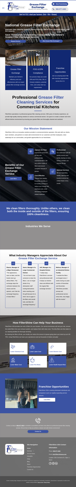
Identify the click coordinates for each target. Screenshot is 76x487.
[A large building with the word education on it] (51, 233)
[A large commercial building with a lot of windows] (64, 233)
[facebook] (50, 463)
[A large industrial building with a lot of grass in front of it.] (39, 233)
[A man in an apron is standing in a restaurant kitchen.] (9, 232)
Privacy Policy (47, 482)
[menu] (3, 8)
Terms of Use (40, 482)
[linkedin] (56, 463)
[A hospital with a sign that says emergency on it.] (18, 232)
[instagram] (53, 463)
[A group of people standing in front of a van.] (60, 57)
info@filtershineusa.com (59, 454)
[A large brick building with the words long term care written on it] (28, 232)
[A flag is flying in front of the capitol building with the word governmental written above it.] (39, 242)
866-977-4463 (20, 425)
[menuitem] (38, 448)
